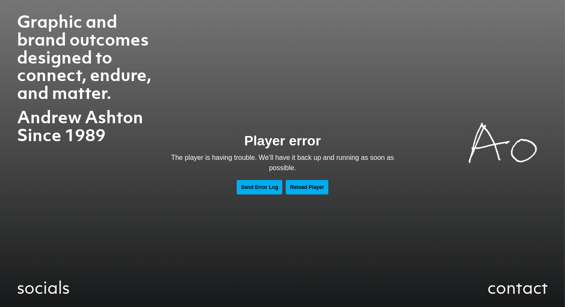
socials (43, 287)
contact (517, 287)
